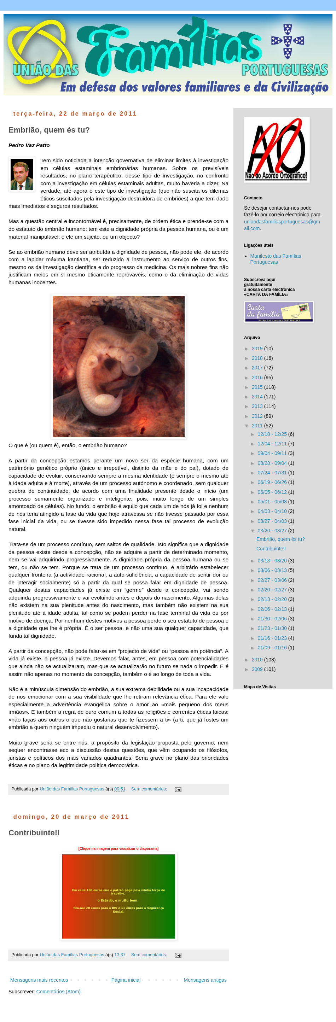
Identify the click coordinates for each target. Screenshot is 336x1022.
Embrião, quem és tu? (49, 129)
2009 (258, 669)
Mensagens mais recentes (39, 980)
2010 (258, 659)
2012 (258, 416)
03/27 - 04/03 (272, 521)
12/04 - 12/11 (272, 443)
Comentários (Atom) (58, 991)
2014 (258, 396)
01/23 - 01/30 (272, 628)
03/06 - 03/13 (272, 570)
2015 (258, 387)
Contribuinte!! (34, 832)
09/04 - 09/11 (272, 453)
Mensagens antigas (205, 980)
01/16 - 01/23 (272, 638)
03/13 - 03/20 (272, 560)
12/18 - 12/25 (272, 434)
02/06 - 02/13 (272, 609)
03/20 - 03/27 (272, 530)
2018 (258, 358)
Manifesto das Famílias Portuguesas (275, 259)
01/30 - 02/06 (272, 618)
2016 (258, 377)
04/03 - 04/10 (272, 511)
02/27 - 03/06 (272, 580)
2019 (258, 348)
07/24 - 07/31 (272, 472)
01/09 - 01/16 (272, 647)
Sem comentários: (149, 789)
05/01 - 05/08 (272, 501)
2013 (258, 406)
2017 (258, 367)
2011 (258, 425)
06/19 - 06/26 (272, 482)
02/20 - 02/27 (272, 589)
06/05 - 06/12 (272, 492)
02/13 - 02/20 (272, 599)
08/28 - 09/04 (272, 463)
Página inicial (126, 980)
